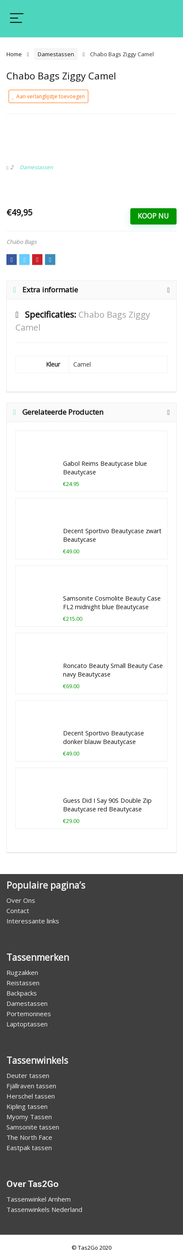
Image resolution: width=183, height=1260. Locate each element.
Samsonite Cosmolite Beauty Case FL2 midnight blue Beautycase (112, 602)
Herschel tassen (30, 1096)
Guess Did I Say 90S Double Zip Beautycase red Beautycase (107, 804)
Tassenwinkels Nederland (44, 1209)
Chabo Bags (21, 242)
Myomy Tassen (29, 1116)
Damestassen (56, 54)
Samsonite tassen (32, 1127)
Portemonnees (28, 1013)
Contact (17, 910)
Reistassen (22, 982)
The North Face (29, 1137)
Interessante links (32, 921)
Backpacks (21, 993)
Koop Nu (153, 216)
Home (14, 54)
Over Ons (20, 900)
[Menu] (16, 18)
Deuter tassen (27, 1075)
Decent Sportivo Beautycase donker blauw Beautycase (103, 737)
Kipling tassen (27, 1106)
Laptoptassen (27, 1024)
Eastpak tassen (29, 1147)
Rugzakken (22, 972)
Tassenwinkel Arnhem (38, 1199)
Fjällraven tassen (31, 1085)
